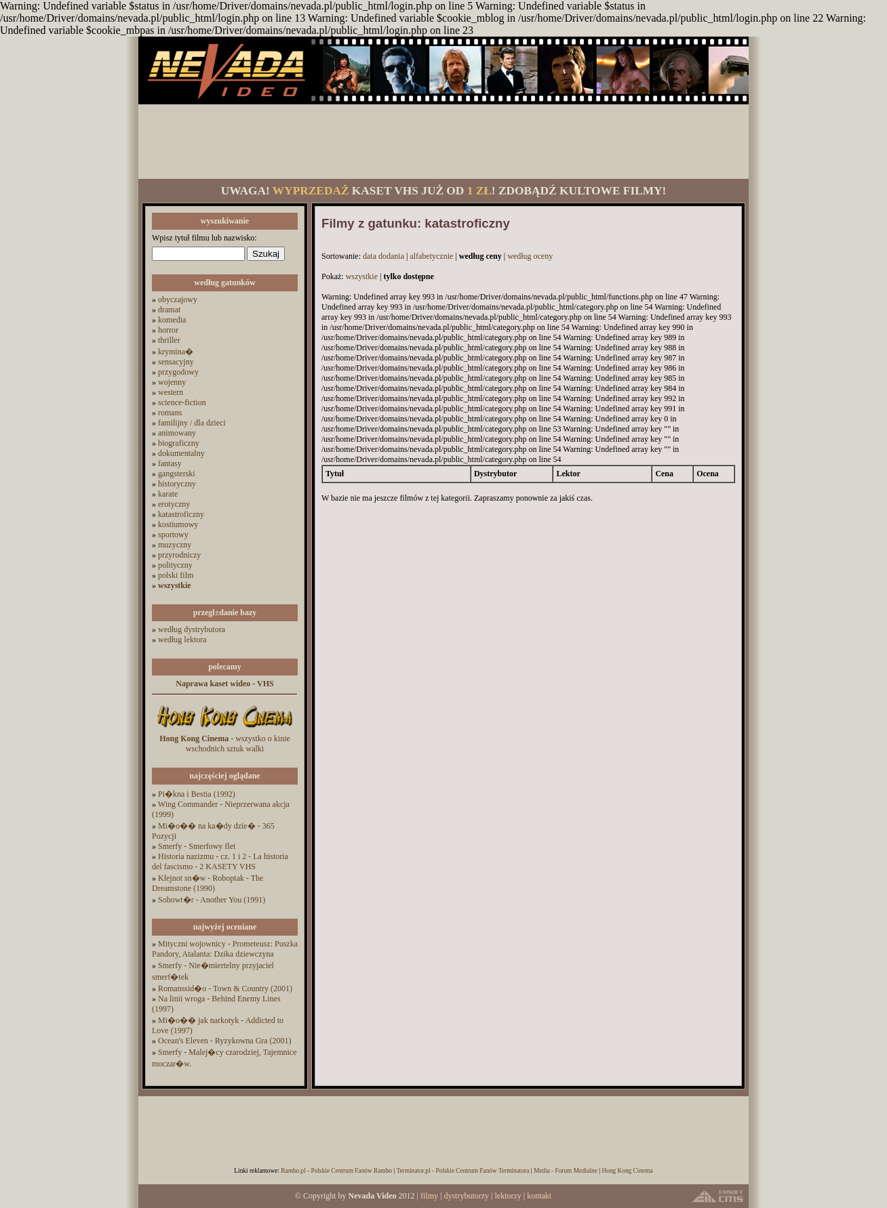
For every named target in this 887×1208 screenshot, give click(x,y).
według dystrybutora (191, 629)
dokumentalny (181, 453)
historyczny (177, 483)
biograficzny (178, 443)
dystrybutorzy (466, 1196)
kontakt (539, 1196)
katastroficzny (181, 514)
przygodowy (178, 372)
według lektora (182, 639)
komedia (172, 320)
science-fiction (182, 402)
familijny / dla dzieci (192, 423)
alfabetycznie (431, 256)
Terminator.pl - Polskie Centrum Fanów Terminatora (462, 1170)
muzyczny (174, 544)
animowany (177, 433)
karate (168, 494)
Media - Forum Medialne (565, 1170)
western (170, 392)
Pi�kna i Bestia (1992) (196, 794)
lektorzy (507, 1196)
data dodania (383, 256)
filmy (429, 1196)
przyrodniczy (179, 555)
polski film (175, 575)
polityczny (175, 565)
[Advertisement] (443, 141)
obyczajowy (177, 299)
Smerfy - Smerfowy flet (196, 846)
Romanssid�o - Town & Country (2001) (225, 988)
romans (170, 412)
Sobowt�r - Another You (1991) (211, 899)
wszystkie (362, 276)
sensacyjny (176, 362)
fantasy (170, 463)
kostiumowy (178, 524)
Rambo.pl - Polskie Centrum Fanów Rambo (336, 1170)
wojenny (172, 382)
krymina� (175, 351)
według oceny (530, 256)
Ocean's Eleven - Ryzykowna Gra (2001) (225, 1040)
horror (168, 330)
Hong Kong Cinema (627, 1170)
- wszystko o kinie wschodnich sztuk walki (224, 743)
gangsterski (176, 473)
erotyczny (174, 504)
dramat (169, 309)
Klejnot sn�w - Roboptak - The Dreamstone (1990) (207, 883)
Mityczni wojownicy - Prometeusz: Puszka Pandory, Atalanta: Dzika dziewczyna (225, 949)
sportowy (173, 534)
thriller (169, 340)
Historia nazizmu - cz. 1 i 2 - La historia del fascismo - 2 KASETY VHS (220, 861)
